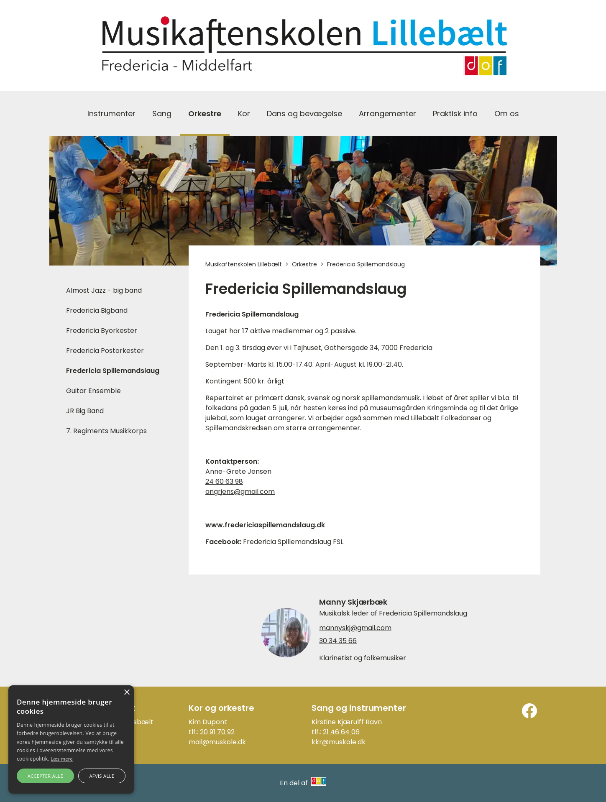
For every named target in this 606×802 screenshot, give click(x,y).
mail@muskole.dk (217, 742)
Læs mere (62, 759)
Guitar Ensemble (93, 391)
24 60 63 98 (224, 481)
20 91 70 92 (217, 732)
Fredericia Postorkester (105, 350)
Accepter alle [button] (45, 776)
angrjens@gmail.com (240, 491)
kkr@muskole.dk (339, 742)
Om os (506, 113)
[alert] (71, 739)
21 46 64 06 (341, 732)
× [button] (126, 693)
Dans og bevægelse (304, 113)
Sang (161, 113)
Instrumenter (111, 113)
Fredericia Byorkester (101, 330)
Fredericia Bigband (97, 310)
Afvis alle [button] (101, 776)
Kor (244, 113)
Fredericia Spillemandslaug (112, 370)
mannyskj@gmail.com (355, 628)
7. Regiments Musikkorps (106, 431)
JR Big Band (85, 411)
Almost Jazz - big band (104, 290)
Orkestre (204, 113)
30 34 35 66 (338, 641)
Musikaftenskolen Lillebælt (243, 264)
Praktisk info (455, 113)
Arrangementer (387, 113)
